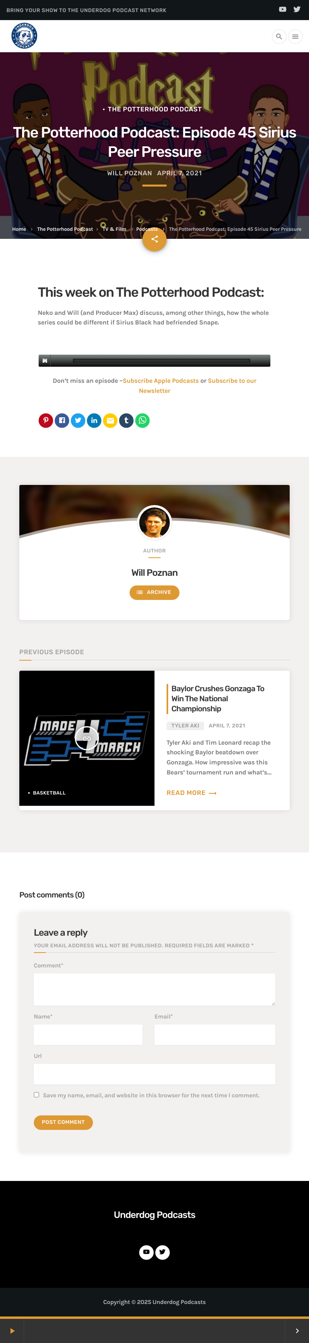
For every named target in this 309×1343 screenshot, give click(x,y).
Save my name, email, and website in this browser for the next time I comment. (151, 1095)
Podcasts (147, 229)
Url (38, 1056)
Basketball (49, 793)
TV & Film (114, 229)
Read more (192, 793)
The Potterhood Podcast (65, 229)
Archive (153, 592)
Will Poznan (155, 572)
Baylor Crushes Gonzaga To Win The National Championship (217, 698)
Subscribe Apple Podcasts (161, 381)
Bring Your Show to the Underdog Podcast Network (86, 11)
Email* (163, 1016)
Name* (43, 1016)
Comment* (48, 965)
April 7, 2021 (179, 173)
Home (19, 229)
